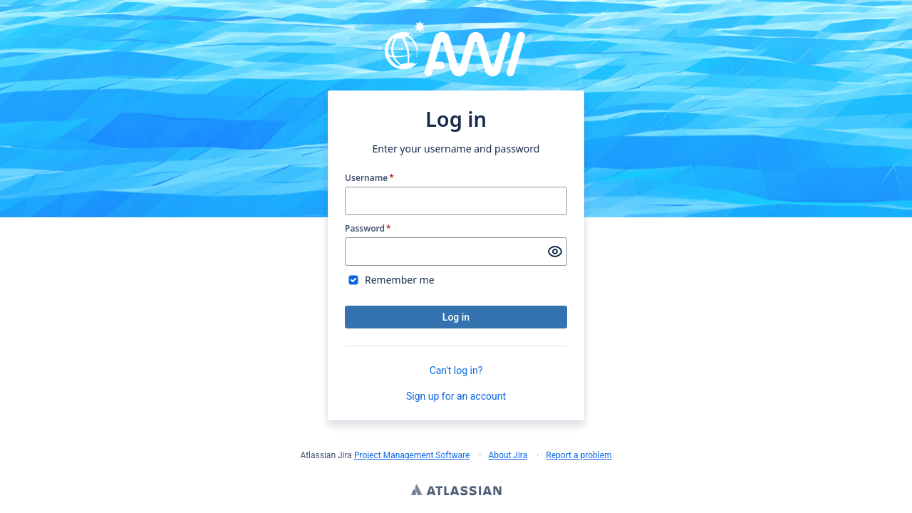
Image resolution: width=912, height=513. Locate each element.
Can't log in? (456, 370)
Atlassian (456, 491)
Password (368, 228)
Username (369, 178)
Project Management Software (412, 455)
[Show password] (555, 251)
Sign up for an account (456, 396)
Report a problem (578, 455)
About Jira (507, 455)
